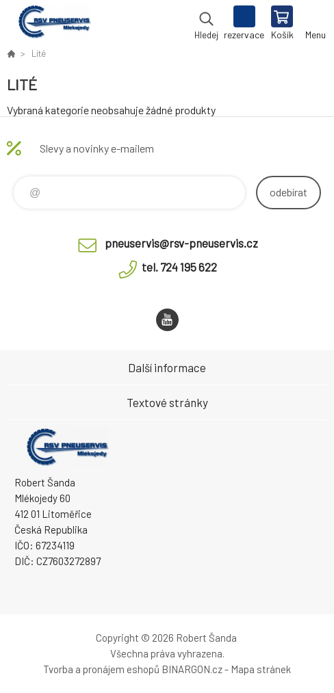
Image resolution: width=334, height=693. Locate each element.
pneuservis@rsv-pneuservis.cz (181, 243)
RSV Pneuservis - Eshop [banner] (54, 24)
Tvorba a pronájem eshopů (101, 669)
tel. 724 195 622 (179, 267)
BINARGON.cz (192, 669)
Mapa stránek (261, 669)
